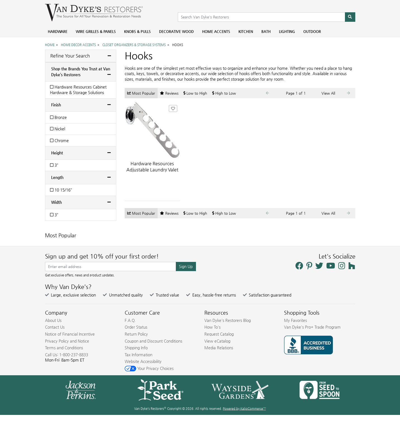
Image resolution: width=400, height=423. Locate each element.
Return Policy (136, 334)
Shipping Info (136, 347)
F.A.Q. (130, 320)
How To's (212, 327)
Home (50, 45)
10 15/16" (61, 190)
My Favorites (295, 320)
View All (328, 93)
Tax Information (138, 354)
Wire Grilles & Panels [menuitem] (96, 31)
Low (195, 93)
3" (54, 165)
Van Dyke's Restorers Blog (227, 320)
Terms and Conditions (64, 347)
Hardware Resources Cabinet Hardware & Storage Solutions (78, 90)
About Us (53, 320)
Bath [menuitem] (266, 31)
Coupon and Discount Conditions (153, 341)
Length (57, 177)
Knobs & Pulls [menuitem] (137, 31)
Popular (141, 93)
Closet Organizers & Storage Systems (134, 45)
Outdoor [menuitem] (312, 31)
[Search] (350, 17)
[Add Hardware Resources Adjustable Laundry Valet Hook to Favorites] (173, 108)
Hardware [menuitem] (57, 31)
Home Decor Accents (78, 45)
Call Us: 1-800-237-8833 (66, 354)
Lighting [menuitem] (287, 31)
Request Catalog (219, 334)
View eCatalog (217, 341)
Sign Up (186, 266)
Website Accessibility (143, 361)
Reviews (169, 93)
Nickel (57, 128)
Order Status (136, 327)
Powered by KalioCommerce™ (244, 408)
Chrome (59, 140)
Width (56, 202)
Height (57, 152)
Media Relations (218, 347)
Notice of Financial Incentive (70, 334)
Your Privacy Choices (149, 368)
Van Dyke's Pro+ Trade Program (312, 327)
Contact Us (55, 327)
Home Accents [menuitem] (216, 31)
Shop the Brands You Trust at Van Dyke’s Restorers (80, 71)
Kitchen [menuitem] (245, 31)
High (224, 93)
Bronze (58, 117)
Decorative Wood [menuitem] (176, 31)
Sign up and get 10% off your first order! (102, 256)
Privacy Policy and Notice (67, 341)
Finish (56, 104)
